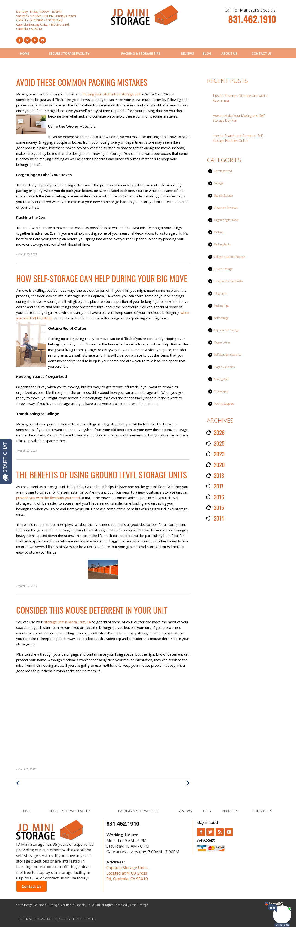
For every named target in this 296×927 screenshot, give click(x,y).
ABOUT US (229, 53)
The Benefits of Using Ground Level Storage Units (101, 474)
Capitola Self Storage (226, 330)
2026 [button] (219, 432)
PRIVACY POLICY (45, 919)
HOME (24, 53)
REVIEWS (187, 53)
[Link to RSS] (220, 832)
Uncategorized (223, 171)
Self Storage (221, 318)
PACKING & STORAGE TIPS (140, 53)
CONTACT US (262, 53)
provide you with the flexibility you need (48, 497)
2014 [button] (219, 518)
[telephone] (252, 21)
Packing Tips (221, 306)
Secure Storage (223, 195)
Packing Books (222, 244)
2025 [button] (219, 443)
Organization (222, 342)
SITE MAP (26, 919)
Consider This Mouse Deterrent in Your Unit (91, 610)
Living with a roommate (228, 281)
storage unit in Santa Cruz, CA (68, 622)
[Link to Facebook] (19, 40)
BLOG (207, 53)
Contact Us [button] (31, 886)
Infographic (220, 293)
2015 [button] (219, 507)
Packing (218, 232)
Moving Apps (221, 379)
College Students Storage (229, 257)
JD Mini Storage (223, 269)
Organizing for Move (226, 220)
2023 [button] (219, 454)
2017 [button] (218, 486)
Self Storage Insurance (227, 355)
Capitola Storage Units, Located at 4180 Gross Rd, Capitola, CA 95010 (127, 873)
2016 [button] (219, 497)
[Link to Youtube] (42, 40)
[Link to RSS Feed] (34, 40)
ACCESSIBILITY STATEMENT (77, 919)
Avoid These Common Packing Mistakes (81, 82)
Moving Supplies (224, 404)
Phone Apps (221, 391)
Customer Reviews (225, 208)
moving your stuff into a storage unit (112, 94)
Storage (218, 183)
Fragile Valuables (224, 367)
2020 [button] (219, 464)
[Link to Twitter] (27, 40)
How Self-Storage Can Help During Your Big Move (101, 278)
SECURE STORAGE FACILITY (69, 53)
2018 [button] (219, 475)
